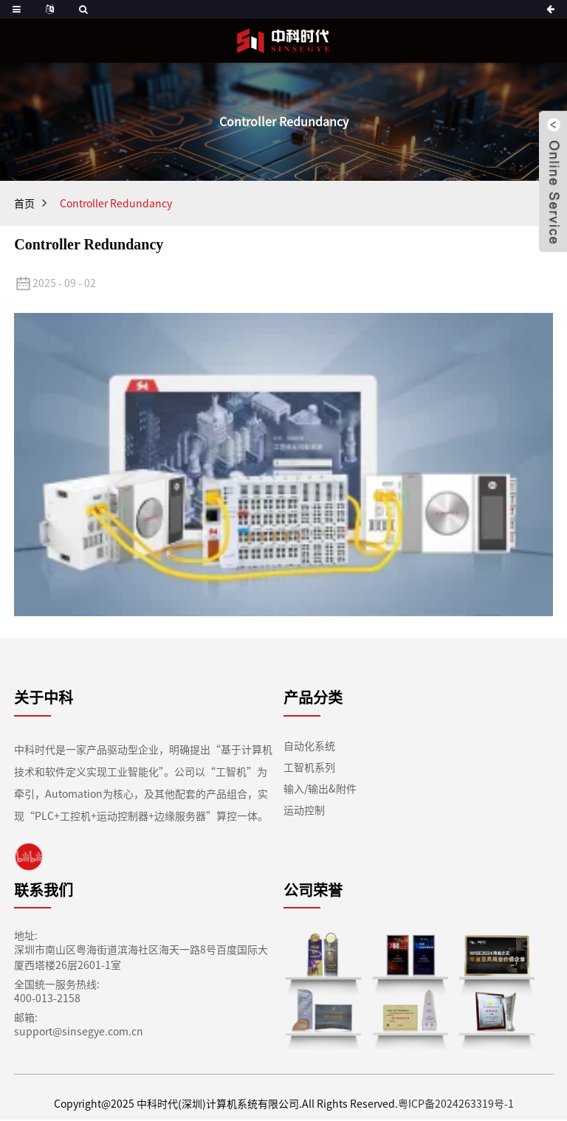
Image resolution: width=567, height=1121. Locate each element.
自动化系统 (309, 747)
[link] (29, 857)
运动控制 (304, 811)
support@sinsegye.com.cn (68, 1033)
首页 (24, 204)
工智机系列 (309, 768)
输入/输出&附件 (320, 790)
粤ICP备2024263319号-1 (446, 1105)
